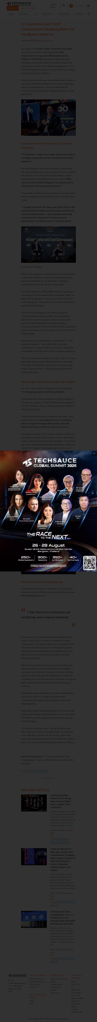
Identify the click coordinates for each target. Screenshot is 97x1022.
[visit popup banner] (48, 511)
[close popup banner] (94, 453)
